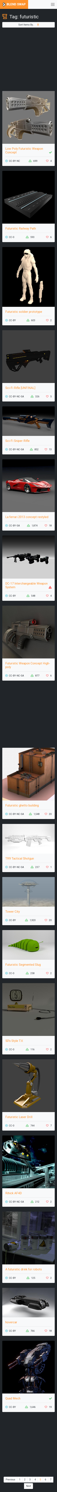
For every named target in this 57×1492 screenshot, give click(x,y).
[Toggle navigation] (52, 4)
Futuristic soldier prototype (23, 312)
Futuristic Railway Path (20, 228)
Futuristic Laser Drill (18, 1117)
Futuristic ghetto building (22, 805)
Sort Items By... (28, 24)
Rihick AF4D (13, 1193)
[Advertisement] (28, 59)
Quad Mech (12, 1398)
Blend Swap (14, 4)
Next (28, 1486)
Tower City (12, 911)
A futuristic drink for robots (23, 1269)
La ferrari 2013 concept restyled (26, 517)
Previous (10, 1479)
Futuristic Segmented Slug (23, 964)
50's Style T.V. (14, 1041)
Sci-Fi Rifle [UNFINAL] (20, 388)
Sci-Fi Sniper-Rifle (17, 441)
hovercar (11, 1322)
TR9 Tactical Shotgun (19, 858)
